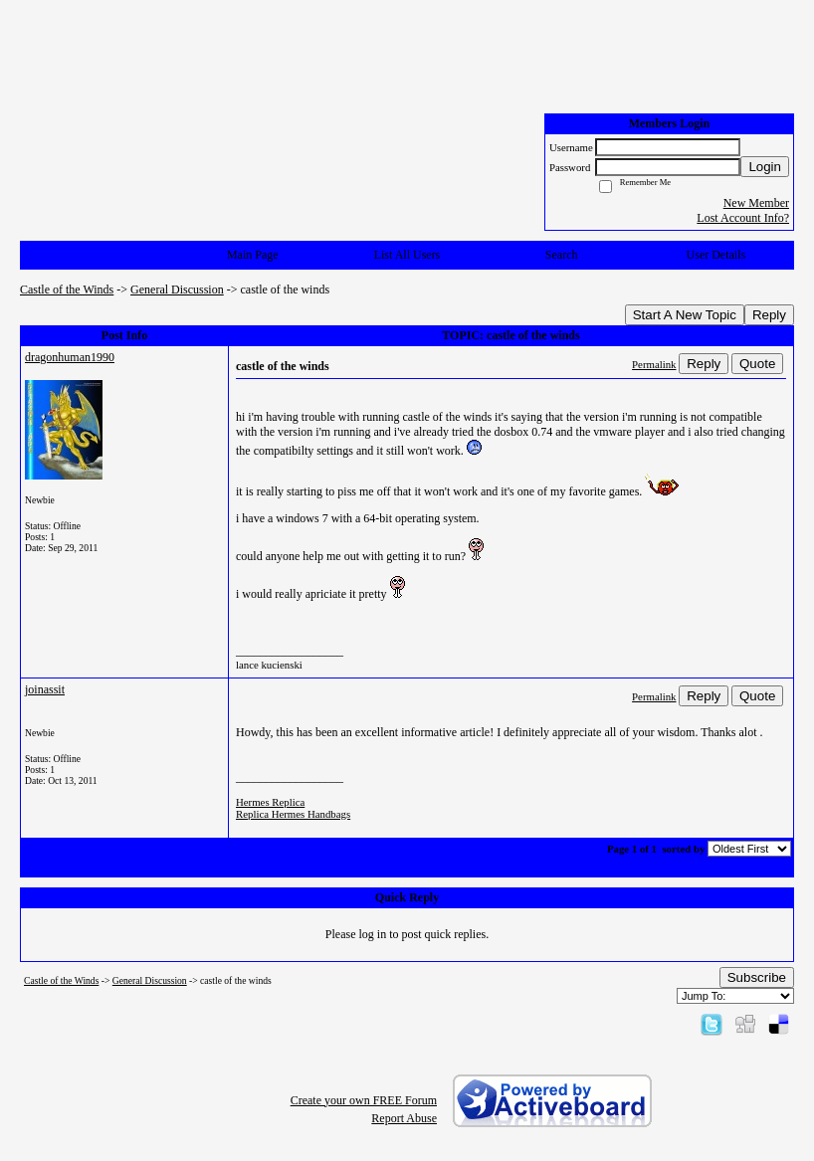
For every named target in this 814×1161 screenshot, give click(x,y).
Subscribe (756, 977)
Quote (757, 363)
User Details (716, 255)
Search (561, 255)
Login (764, 166)
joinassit (45, 689)
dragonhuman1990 (69, 357)
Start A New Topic (684, 314)
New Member (756, 203)
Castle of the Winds (66, 289)
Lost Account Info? (743, 218)
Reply (769, 314)
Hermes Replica (270, 802)
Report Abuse (404, 1118)
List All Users (407, 255)
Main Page (253, 255)
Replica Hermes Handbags (293, 814)
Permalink (654, 364)
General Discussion (177, 289)
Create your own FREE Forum (364, 1100)
